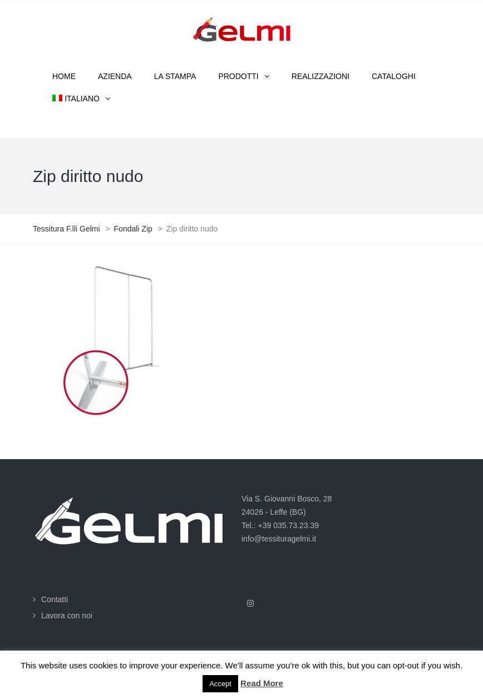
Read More (261, 683)
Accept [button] (220, 684)
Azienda (115, 76)
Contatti (54, 599)
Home (64, 76)
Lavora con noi (66, 615)
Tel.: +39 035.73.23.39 (280, 525)
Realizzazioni (320, 76)
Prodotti (238, 76)
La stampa (175, 76)
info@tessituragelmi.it (278, 538)
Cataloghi (394, 76)
